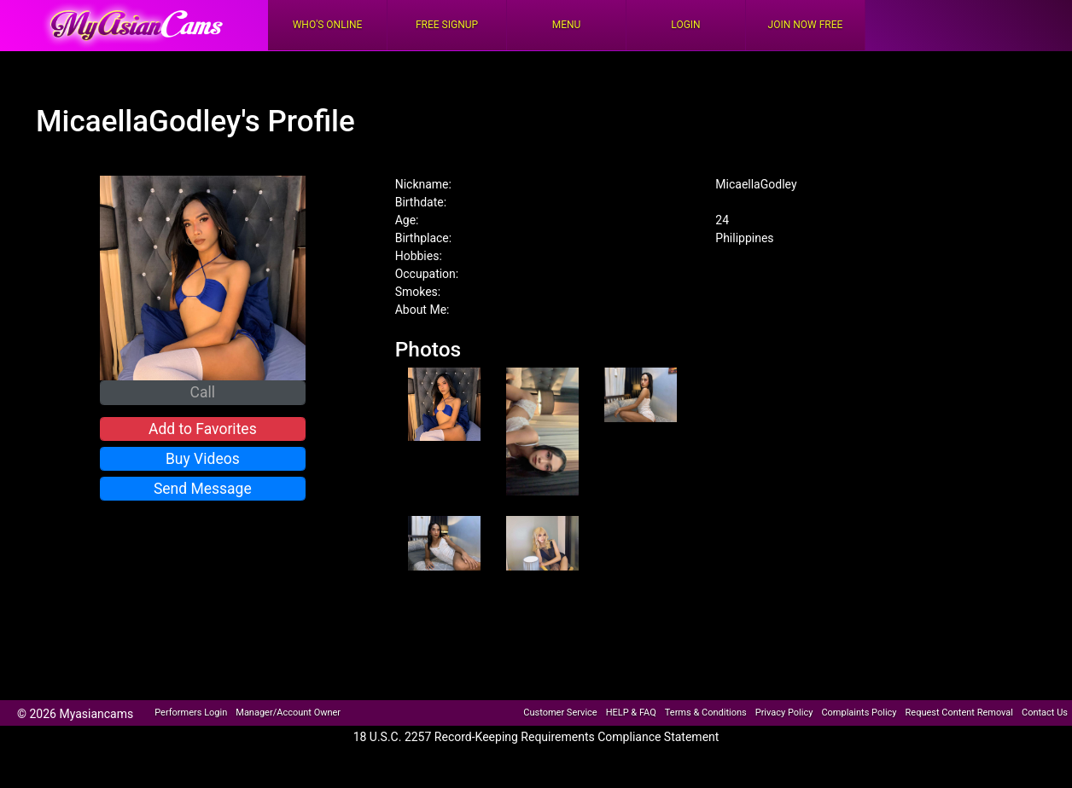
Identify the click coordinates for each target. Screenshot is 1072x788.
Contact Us (1045, 712)
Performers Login (190, 712)
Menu (566, 25)
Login (685, 25)
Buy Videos (203, 458)
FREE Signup (447, 25)
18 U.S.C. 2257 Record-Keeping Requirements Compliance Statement (536, 737)
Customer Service (560, 712)
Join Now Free (805, 25)
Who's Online (328, 25)
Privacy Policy (784, 712)
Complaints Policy (858, 712)
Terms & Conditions (706, 712)
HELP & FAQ (631, 712)
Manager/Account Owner (288, 712)
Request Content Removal (959, 712)
